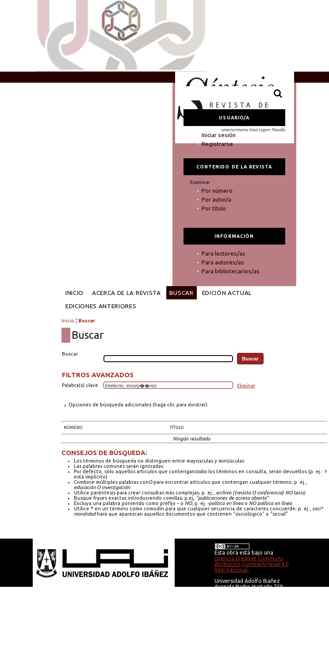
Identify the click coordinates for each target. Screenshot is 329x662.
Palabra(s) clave (80, 385)
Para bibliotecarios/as (231, 271)
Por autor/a (216, 199)
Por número (217, 190)
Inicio (74, 292)
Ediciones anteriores (101, 306)
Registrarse (217, 143)
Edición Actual (227, 292)
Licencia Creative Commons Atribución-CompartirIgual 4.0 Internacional (251, 564)
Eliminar (246, 385)
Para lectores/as (223, 253)
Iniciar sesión (219, 134)
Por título (214, 208)
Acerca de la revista (126, 292)
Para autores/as (223, 262)
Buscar (181, 292)
